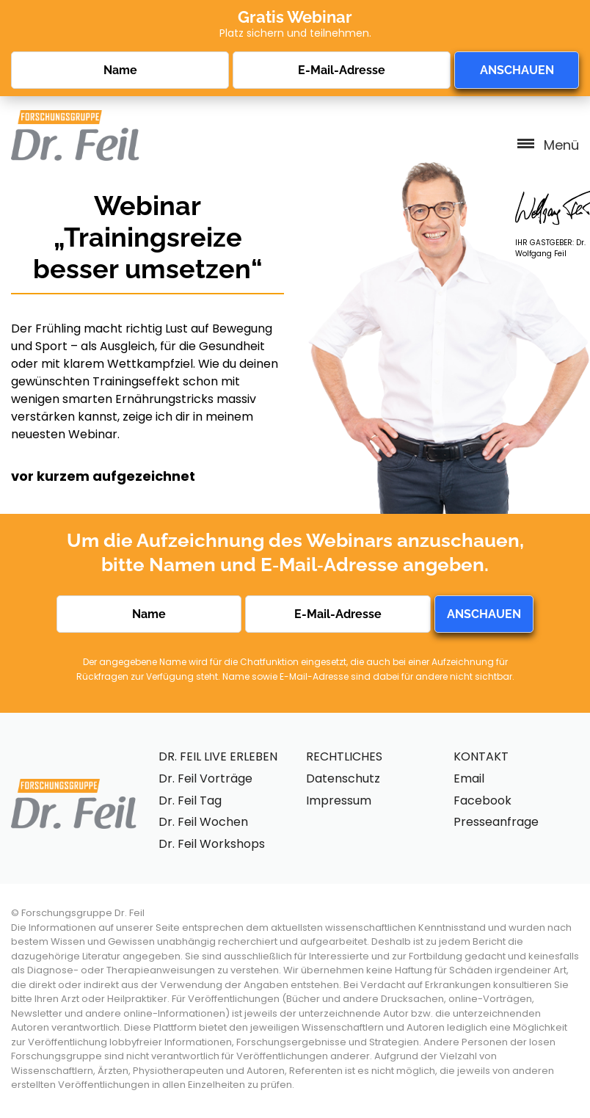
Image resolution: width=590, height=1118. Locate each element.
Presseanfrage (496, 821)
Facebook (482, 800)
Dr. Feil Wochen (203, 821)
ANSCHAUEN (517, 70)
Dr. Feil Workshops (212, 843)
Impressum (338, 800)
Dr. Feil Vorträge (205, 778)
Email (469, 778)
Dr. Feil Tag (190, 800)
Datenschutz (343, 778)
